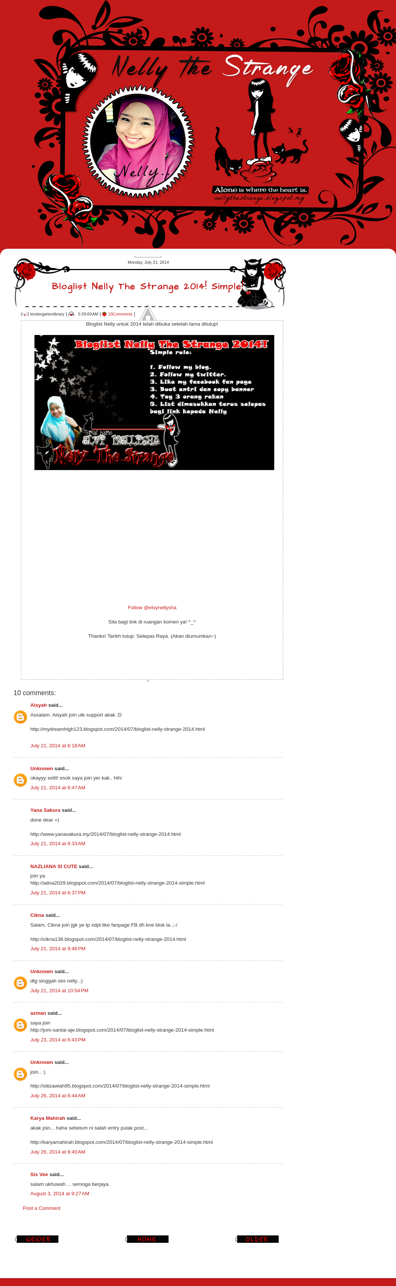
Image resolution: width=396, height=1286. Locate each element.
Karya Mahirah (47, 1118)
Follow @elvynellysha (152, 607)
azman (38, 1013)
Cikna (37, 915)
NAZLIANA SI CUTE (54, 866)
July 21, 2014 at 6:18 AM (57, 745)
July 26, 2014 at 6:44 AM (57, 1095)
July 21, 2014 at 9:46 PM (57, 948)
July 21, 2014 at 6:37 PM (57, 892)
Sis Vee (39, 1174)
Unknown (41, 768)
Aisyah (38, 705)
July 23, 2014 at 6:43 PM (57, 1040)
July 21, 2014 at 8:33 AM (57, 843)
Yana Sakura (45, 810)
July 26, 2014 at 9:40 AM (57, 1152)
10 (120, 314)
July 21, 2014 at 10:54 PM (59, 990)
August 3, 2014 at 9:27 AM (59, 1193)
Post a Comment (42, 1208)
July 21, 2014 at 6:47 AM (57, 787)
